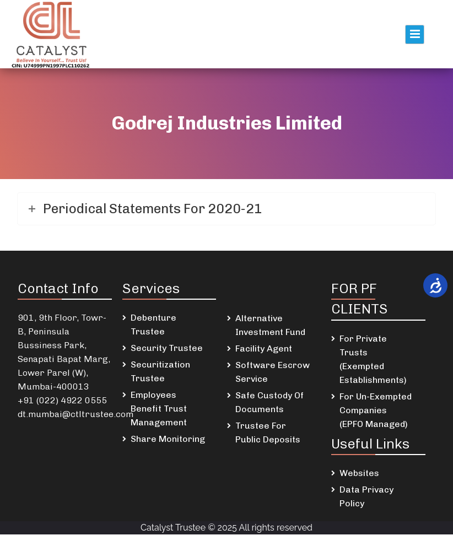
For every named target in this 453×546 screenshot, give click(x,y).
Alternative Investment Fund (270, 325)
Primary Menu (414, 34)
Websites (359, 473)
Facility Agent (263, 348)
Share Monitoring (168, 439)
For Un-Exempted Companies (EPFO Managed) (375, 410)
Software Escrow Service (272, 372)
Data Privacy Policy (366, 496)
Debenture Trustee (153, 324)
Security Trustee (167, 348)
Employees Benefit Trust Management (159, 409)
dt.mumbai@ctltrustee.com (75, 414)
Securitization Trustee (160, 371)
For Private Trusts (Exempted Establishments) (373, 359)
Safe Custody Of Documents (269, 402)
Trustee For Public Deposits (267, 432)
